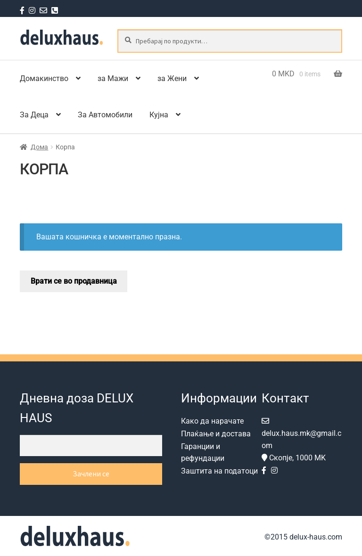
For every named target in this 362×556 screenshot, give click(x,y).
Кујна (158, 114)
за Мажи (113, 78)
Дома (39, 147)
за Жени (172, 78)
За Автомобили (105, 114)
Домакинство (44, 78)
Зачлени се (91, 473)
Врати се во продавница (74, 281)
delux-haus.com (315, 536)
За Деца (34, 114)
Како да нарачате (212, 421)
